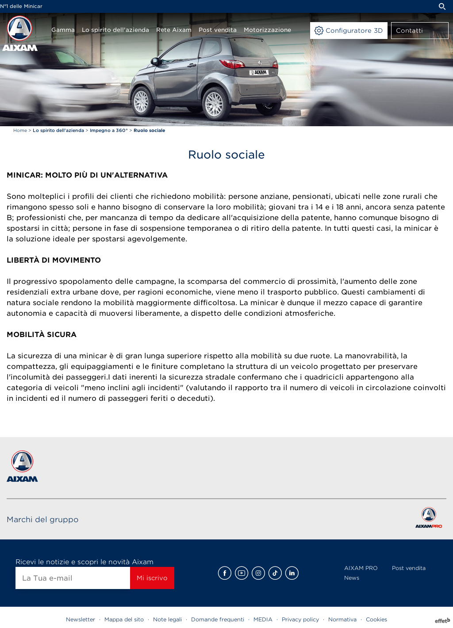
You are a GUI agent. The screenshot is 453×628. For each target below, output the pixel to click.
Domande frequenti (217, 619)
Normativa (342, 619)
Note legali (167, 619)
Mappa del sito (124, 619)
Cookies (376, 619)
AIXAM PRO (361, 568)
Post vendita (409, 568)
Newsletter (80, 619)
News (351, 577)
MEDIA (263, 619)
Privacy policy (300, 619)
